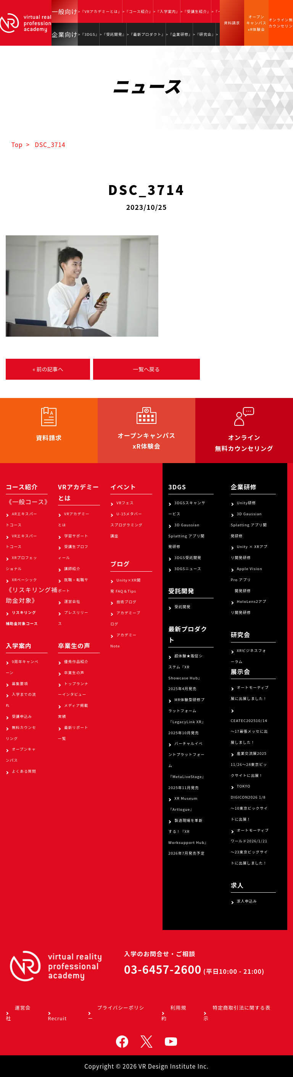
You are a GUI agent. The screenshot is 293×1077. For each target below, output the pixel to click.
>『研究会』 (204, 34)
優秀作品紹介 (76, 661)
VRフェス (125, 502)
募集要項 (20, 683)
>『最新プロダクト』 (146, 34)
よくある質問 (24, 771)
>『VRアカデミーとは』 (100, 11)
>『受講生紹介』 (195, 11)
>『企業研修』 (179, 34)
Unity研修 (246, 502)
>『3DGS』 (88, 34)
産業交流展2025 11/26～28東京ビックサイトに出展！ (249, 764)
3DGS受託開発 (187, 557)
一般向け (64, 11)
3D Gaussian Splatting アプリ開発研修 (186, 536)
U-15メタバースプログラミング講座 (126, 524)
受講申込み (22, 716)
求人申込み (247, 901)
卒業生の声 (74, 672)
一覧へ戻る (146, 369)
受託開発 (182, 606)
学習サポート (76, 535)
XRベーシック (24, 579)
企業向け (64, 34)
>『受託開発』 (113, 34)
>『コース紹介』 (137, 11)
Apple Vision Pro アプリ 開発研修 (246, 579)
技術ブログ (126, 601)
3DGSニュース (187, 568)
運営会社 (72, 601)
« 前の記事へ (47, 369)
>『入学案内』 (166, 11)
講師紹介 (72, 568)
